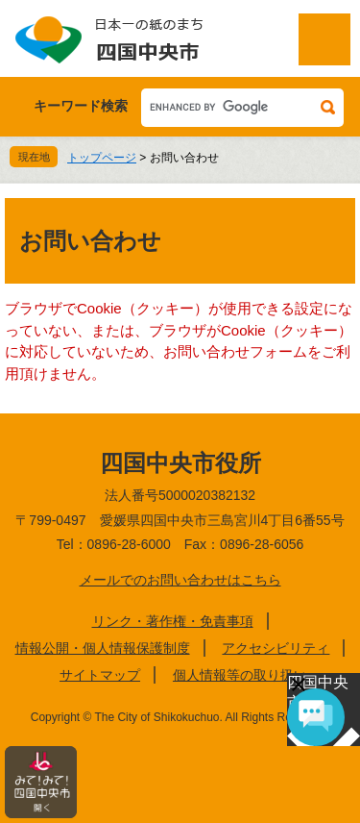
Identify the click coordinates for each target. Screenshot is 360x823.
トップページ (101, 157)
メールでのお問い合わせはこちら (180, 579)
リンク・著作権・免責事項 (172, 621)
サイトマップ (100, 675)
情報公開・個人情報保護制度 (102, 648)
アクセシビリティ (275, 648)
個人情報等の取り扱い (240, 675)
